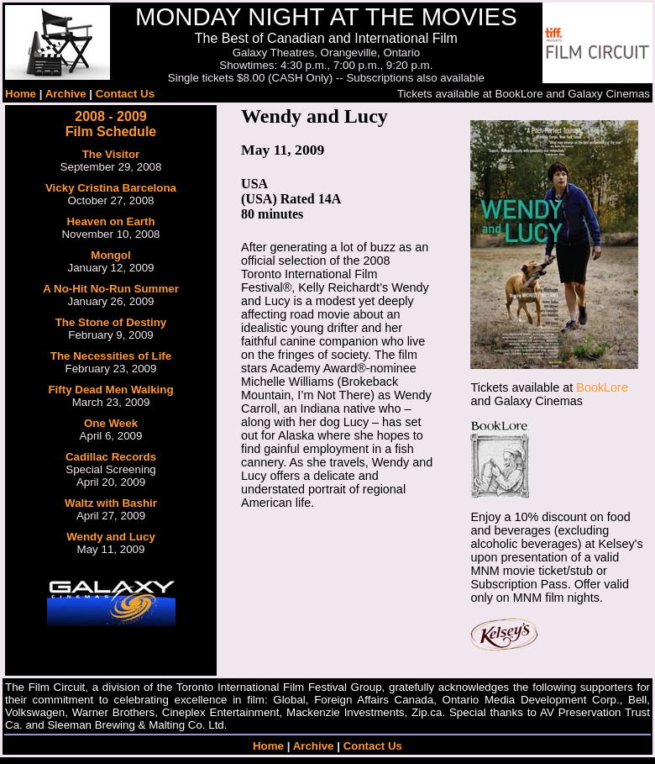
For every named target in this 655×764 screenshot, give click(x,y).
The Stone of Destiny (111, 322)
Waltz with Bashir (111, 503)
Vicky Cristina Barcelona (110, 188)
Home (20, 93)
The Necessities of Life (110, 356)
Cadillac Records (111, 456)
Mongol (110, 255)
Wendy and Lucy (110, 536)
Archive (65, 93)
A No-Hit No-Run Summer (111, 288)
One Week (111, 423)
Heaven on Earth (110, 221)
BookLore (602, 387)
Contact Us (125, 93)
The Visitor (111, 154)
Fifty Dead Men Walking (110, 389)
